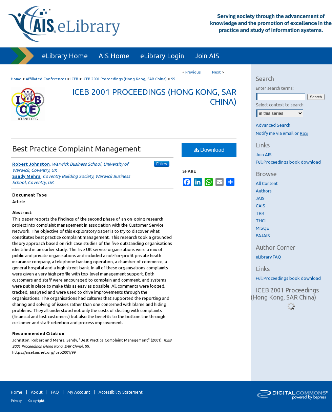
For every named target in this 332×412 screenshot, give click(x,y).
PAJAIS (263, 235)
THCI (261, 220)
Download (209, 150)
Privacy (16, 401)
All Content (267, 183)
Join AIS (264, 154)
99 (173, 79)
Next (216, 72)
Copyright (36, 401)
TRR (260, 213)
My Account (78, 392)
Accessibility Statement (121, 392)
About (37, 392)
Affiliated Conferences (46, 79)
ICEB (74, 79)
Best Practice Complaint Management (76, 148)
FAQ (55, 392)
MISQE (262, 228)
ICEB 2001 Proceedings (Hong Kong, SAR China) (125, 79)
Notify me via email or (282, 133)
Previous (193, 72)
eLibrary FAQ (268, 256)
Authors (264, 190)
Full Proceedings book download (288, 162)
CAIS (260, 205)
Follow (161, 164)
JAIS (260, 198)
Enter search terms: (275, 88)
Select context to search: (280, 104)
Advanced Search (273, 125)
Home (16, 79)
